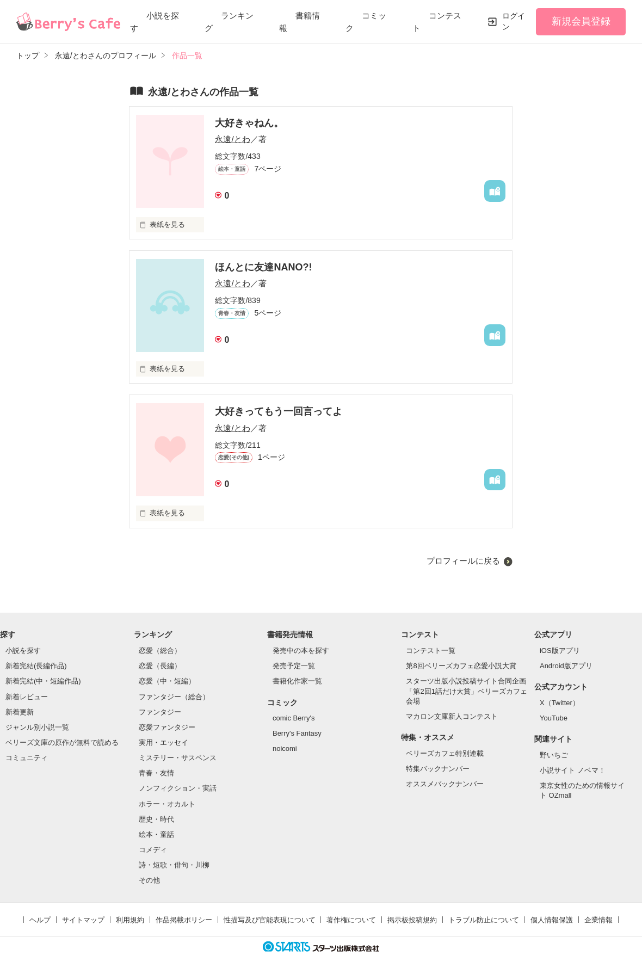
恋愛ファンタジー (167, 727)
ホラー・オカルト (167, 804)
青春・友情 (156, 773)
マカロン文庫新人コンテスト (452, 716)
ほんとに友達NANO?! (263, 267)
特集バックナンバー (438, 769)
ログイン (513, 21)
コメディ (153, 850)
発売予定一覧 (294, 666)
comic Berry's (294, 718)
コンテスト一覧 (430, 650)
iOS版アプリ (560, 650)
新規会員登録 (581, 21)
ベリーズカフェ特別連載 (445, 753)
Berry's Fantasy (297, 733)
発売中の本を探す (301, 650)
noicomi (285, 748)
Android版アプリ (566, 666)
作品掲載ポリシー (184, 920)
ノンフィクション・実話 (178, 788)
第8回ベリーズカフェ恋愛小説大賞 (461, 666)
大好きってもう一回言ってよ (278, 411)
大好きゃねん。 (249, 123)
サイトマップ (83, 920)
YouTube (553, 718)
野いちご (554, 755)
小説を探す (23, 650)
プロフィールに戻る (463, 560)
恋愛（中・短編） (167, 681)
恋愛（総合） (160, 650)
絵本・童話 (156, 834)
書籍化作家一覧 (297, 681)
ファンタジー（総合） (174, 697)
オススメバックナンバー (445, 784)
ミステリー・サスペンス (178, 758)
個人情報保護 (551, 920)
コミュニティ (26, 758)
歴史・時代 (156, 819)
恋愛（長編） (160, 666)
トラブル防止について (483, 920)
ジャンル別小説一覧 (37, 727)
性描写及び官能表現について (270, 920)
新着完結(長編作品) (36, 666)
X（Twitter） (559, 703)
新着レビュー (26, 697)
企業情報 (598, 920)
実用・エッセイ (163, 742)
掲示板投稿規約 (412, 920)
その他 (149, 880)
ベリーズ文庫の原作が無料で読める (62, 742)
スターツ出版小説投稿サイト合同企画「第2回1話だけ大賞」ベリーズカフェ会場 (466, 691)
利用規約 (130, 920)
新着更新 (19, 712)
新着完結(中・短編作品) (43, 681)
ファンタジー (160, 712)
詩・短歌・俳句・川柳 (174, 865)
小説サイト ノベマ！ (573, 770)
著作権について (351, 920)
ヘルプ (40, 920)
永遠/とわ (232, 139)
